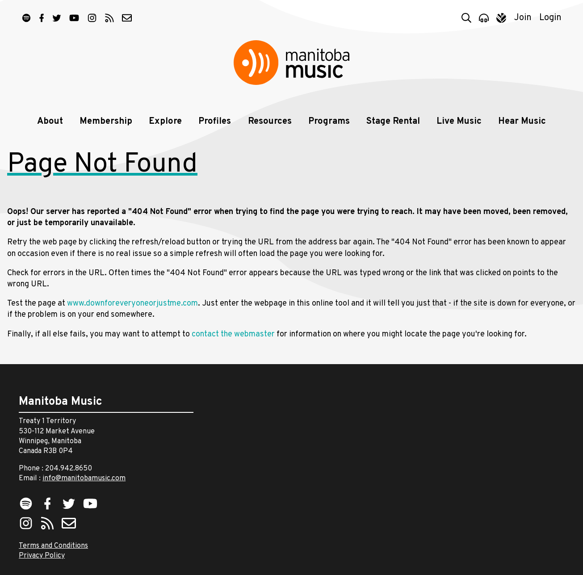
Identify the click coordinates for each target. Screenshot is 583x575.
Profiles (214, 121)
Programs (329, 121)
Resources (270, 121)
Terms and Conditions (53, 545)
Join (523, 18)
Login (550, 18)
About (50, 121)
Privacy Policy (42, 555)
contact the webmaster (233, 334)
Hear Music (522, 121)
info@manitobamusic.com (84, 478)
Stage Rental (393, 121)
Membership (106, 121)
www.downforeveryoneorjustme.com (132, 303)
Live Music (459, 121)
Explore (165, 121)
